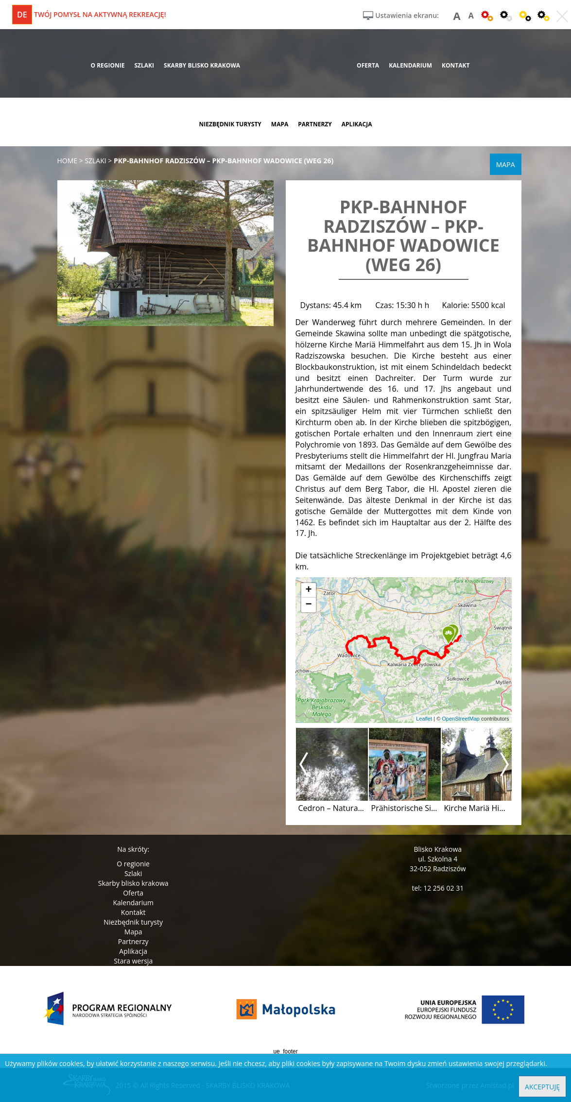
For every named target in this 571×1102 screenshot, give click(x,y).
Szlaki (133, 873)
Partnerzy (133, 941)
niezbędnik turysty (230, 124)
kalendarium (410, 65)
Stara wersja (133, 960)
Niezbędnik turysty (133, 922)
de (22, 14)
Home (67, 160)
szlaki (144, 65)
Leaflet (424, 719)
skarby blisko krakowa (202, 65)
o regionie (107, 65)
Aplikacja (133, 951)
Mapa (133, 931)
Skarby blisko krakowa (133, 883)
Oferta (133, 892)
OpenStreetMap (461, 719)
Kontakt (133, 912)
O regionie (133, 863)
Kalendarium (133, 902)
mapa (279, 124)
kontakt (455, 65)
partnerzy (315, 124)
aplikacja (357, 124)
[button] (448, 635)
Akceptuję (542, 1086)
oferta (368, 65)
